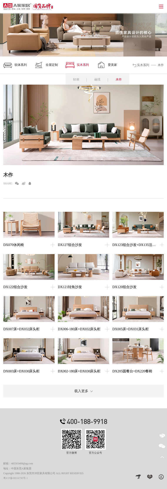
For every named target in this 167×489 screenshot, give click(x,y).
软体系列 (15, 65)
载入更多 (83, 391)
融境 (97, 79)
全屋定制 (46, 65)
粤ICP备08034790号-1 (15, 478)
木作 (119, 79)
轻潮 (76, 79)
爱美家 (107, 65)
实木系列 (77, 65)
